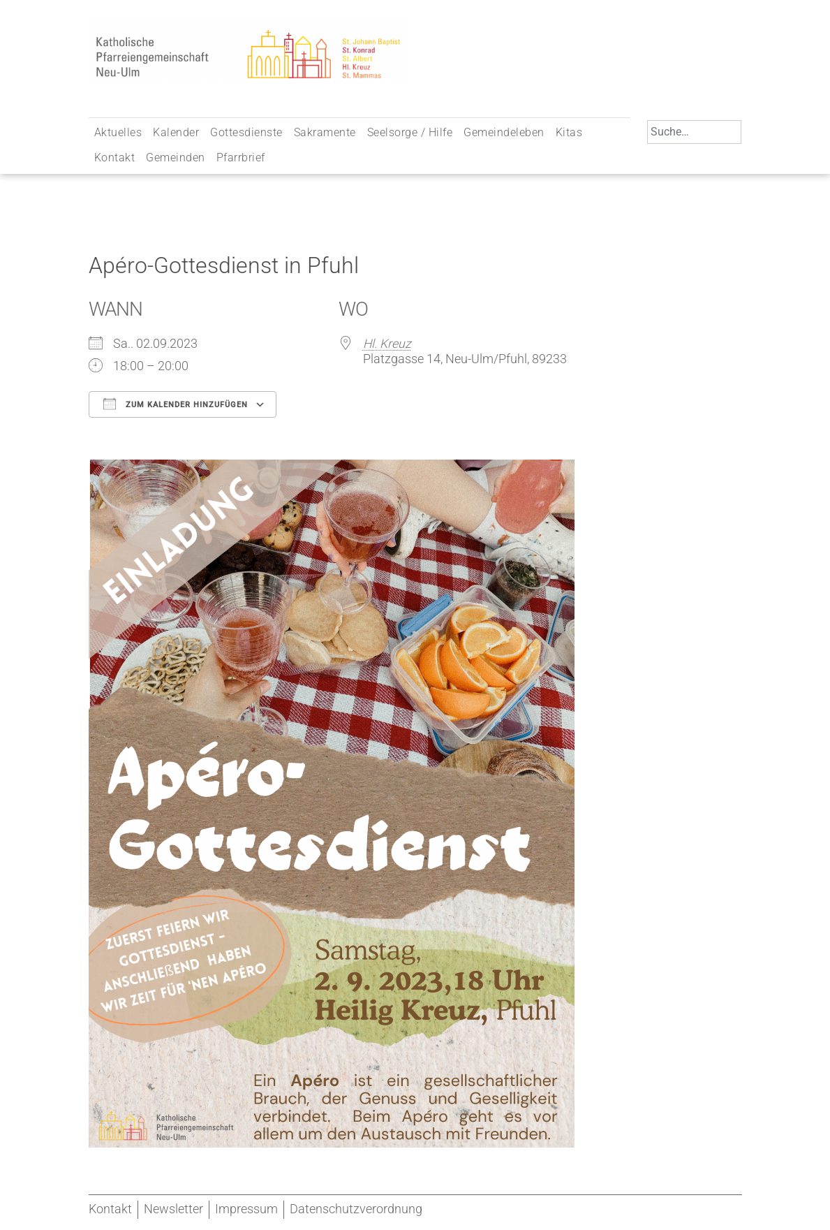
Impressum (246, 1209)
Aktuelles (118, 132)
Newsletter (173, 1209)
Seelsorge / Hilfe (410, 132)
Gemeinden (175, 157)
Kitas (569, 132)
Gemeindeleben (504, 132)
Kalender (176, 132)
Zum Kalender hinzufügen (175, 403)
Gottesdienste (246, 132)
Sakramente (325, 132)
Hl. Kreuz (387, 344)
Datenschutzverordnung (356, 1209)
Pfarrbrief (240, 157)
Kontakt (114, 157)
